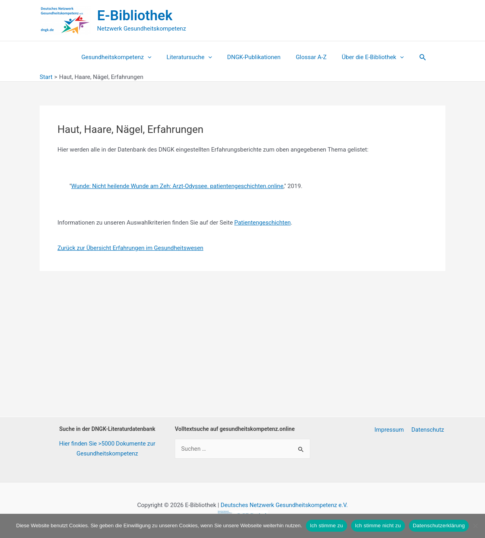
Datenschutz (428, 429)
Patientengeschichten (263, 222)
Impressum (391, 429)
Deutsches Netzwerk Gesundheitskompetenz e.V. (284, 505)
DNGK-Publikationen (254, 57)
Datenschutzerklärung (439, 525)
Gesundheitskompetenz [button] (123, 57)
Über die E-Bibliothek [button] (366, 57)
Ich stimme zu (326, 525)
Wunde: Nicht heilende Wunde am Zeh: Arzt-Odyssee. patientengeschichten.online (179, 186)
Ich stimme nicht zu (378, 525)
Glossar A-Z (307, 57)
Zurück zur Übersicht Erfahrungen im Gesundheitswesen (131, 247)
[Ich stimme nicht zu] (475, 526)
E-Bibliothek (134, 16)
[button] (154, 57)
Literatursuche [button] (192, 57)
